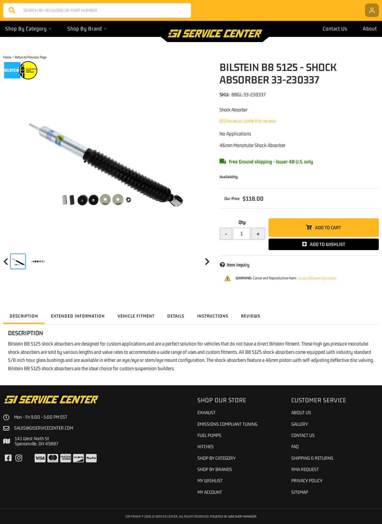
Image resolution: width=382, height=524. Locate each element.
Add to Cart (328, 227)
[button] (97, 10)
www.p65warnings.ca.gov (317, 278)
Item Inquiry (238, 264)
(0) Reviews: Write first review (248, 121)
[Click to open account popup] (372, 10)
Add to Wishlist (327, 244)
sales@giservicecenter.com (43, 428)
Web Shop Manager (242, 516)
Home (7, 57)
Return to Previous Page (30, 57)
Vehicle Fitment (136, 316)
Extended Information (78, 316)
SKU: (225, 94)
